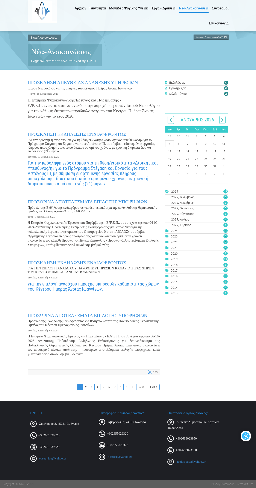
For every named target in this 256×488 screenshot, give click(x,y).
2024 (174, 231)
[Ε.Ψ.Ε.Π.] (42, 11)
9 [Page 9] (126, 387)
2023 (174, 236)
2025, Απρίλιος (199, 225)
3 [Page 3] (91, 387)
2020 (174, 253)
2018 (174, 265)
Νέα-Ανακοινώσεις (194, 8)
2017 (174, 270)
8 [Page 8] (120, 387)
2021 (174, 248)
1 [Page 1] (80, 387)
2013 (174, 293)
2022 (174, 242)
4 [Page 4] (97, 387)
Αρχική (80, 8)
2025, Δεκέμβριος (199, 197)
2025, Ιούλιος (199, 219)
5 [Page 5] (103, 387)
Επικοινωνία (219, 23)
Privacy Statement (222, 484)
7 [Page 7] (114, 387)
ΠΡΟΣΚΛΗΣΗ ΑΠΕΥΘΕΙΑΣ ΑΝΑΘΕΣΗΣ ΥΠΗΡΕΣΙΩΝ (83, 82)
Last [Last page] (152, 387)
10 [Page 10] (133, 387)
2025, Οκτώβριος (199, 208)
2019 (174, 259)
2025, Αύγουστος (199, 214)
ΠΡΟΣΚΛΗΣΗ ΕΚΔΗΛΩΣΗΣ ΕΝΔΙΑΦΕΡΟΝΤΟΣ (77, 134)
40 (226, 88)
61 (226, 82)
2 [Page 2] (85, 387)
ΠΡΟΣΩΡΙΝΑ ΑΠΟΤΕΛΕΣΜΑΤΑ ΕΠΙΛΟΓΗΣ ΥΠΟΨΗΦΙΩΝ (87, 201)
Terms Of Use (245, 484)
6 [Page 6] (109, 387)
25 (226, 93)
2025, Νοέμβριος (199, 203)
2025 (174, 191)
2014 (174, 288)
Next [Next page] (141, 387)
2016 (174, 276)
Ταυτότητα (97, 8)
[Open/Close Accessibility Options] (246, 436)
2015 (174, 282)
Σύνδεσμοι (220, 8)
